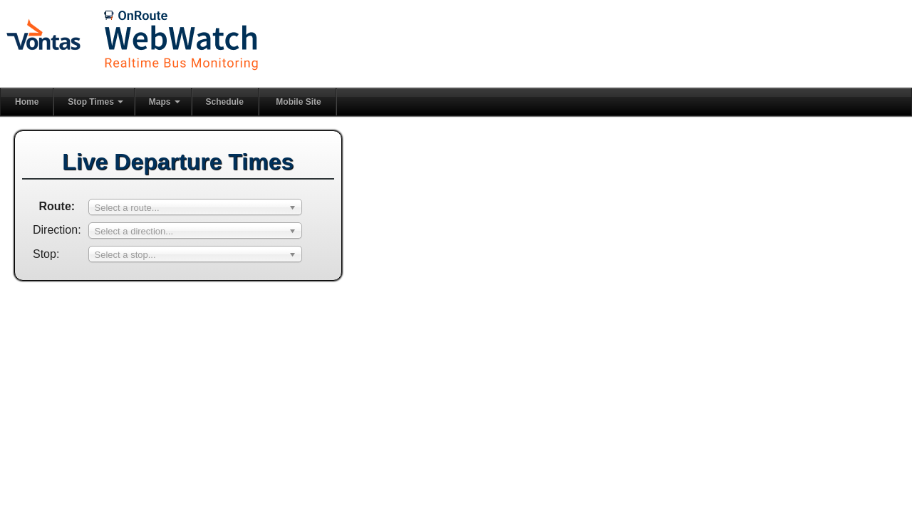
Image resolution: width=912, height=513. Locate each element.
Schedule (225, 102)
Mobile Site (298, 102)
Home (26, 102)
